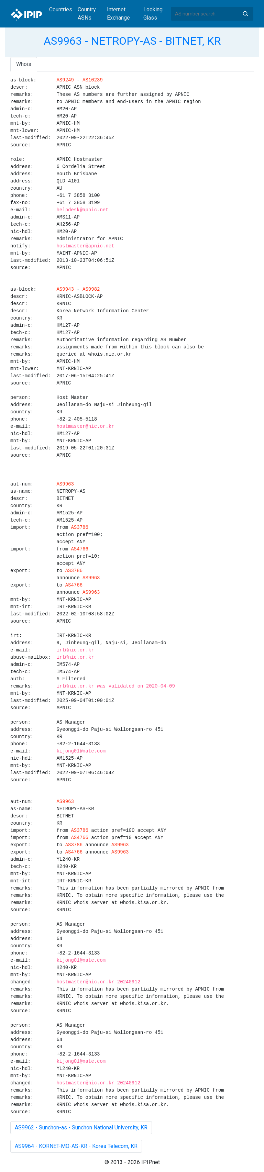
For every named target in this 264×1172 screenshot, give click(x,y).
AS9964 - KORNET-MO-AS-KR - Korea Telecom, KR (76, 1146)
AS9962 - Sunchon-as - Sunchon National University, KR (81, 1127)
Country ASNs (87, 13)
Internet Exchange (118, 13)
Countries (60, 9)
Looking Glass (153, 13)
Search (245, 14)
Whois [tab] (23, 64)
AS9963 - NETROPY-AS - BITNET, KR (132, 40)
